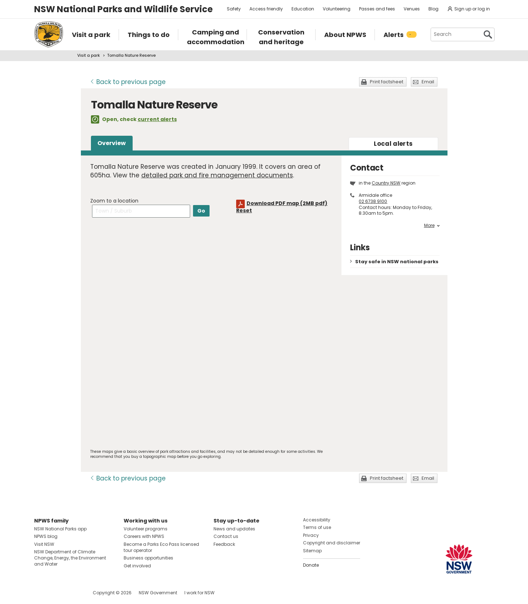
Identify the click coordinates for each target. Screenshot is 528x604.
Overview (111, 143)
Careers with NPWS (144, 536)
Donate (311, 565)
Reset (244, 210)
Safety (234, 9)
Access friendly (266, 9)
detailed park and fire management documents (217, 175)
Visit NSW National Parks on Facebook (40, 592)
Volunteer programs (145, 529)
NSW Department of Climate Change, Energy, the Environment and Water (70, 558)
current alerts (157, 119)
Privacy (311, 535)
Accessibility (316, 520)
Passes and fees (377, 9)
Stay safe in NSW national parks (397, 261)
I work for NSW (199, 593)
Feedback (224, 544)
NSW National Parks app (60, 529)
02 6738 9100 (373, 201)
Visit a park (88, 55)
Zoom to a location (114, 200)
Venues (412, 9)
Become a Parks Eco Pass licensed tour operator (161, 547)
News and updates (234, 529)
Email (428, 81)
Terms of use (317, 527)
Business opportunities (148, 558)
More (432, 225)
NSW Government (158, 593)
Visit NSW (44, 544)
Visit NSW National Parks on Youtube (71, 592)
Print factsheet (386, 81)
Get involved (137, 566)
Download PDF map (287, 203)
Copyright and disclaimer (331, 543)
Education (302, 9)
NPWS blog (46, 536)
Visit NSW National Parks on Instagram (56, 592)
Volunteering (336, 9)
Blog (433, 9)
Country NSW (386, 183)
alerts (393, 143)
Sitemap (312, 551)
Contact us (226, 536)
